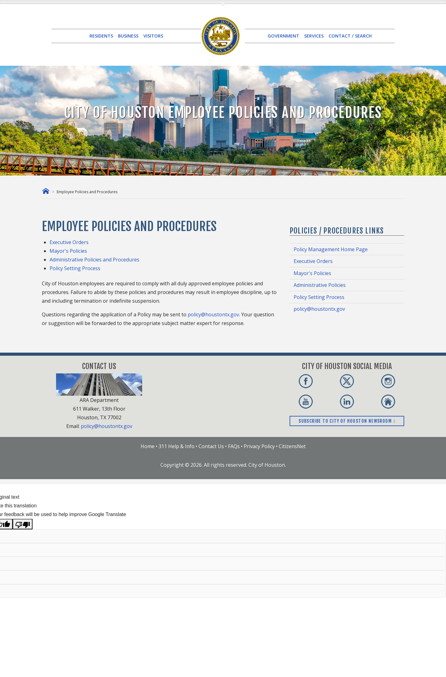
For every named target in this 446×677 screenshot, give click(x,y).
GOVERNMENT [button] (283, 36)
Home (148, 446)
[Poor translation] (23, 524)
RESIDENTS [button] (101, 36)
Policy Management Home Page (331, 249)
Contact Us (211, 446)
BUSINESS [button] (128, 36)
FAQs (234, 446)
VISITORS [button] (153, 36)
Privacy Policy (259, 446)
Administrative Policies (320, 285)
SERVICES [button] (314, 36)
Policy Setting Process (75, 268)
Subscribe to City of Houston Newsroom (347, 421)
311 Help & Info (177, 446)
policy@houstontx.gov (213, 314)
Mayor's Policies (68, 250)
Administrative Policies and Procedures (94, 259)
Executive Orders (69, 242)
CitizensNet (292, 446)
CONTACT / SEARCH (350, 36)
